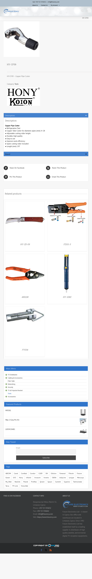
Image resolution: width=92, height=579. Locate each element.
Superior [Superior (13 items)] (67, 482)
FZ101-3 (67, 244)
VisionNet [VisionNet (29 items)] (24, 486)
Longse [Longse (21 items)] (71, 478)
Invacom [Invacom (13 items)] (37, 478)
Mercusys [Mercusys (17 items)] (80, 478)
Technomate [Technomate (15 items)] (77, 482)
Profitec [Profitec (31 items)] (34, 482)
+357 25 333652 (45, 508)
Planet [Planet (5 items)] (25, 482)
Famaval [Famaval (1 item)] (63, 473)
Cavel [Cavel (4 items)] (16, 473)
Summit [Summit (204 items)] (58, 482)
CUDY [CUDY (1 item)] (41, 473)
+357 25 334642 (43, 511)
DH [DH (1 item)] (47, 473)
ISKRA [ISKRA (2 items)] (54, 478)
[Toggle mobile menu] (87, 11)
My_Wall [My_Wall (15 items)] (9, 482)
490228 (25, 297)
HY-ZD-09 (25, 244)
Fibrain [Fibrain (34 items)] (71, 473)
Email (18, 448)
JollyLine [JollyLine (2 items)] (62, 478)
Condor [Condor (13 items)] (32, 473)
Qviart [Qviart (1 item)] (42, 482)
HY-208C (67, 297)
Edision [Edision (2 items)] (53, 473)
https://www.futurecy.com (47, 517)
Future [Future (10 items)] (79, 473)
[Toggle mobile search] (82, 11)
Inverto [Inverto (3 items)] (46, 478)
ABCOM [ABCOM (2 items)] (8, 473)
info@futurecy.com (53, 2)
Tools (16, 84)
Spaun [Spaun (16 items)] (50, 482)
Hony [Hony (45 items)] (21, 478)
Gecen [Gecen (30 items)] (8, 478)
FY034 (25, 349)
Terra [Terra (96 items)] (7, 486)
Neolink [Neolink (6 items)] (17, 482)
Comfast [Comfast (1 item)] (24, 473)
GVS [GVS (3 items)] (14, 478)
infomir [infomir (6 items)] (28, 478)
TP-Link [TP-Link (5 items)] (15, 486)
